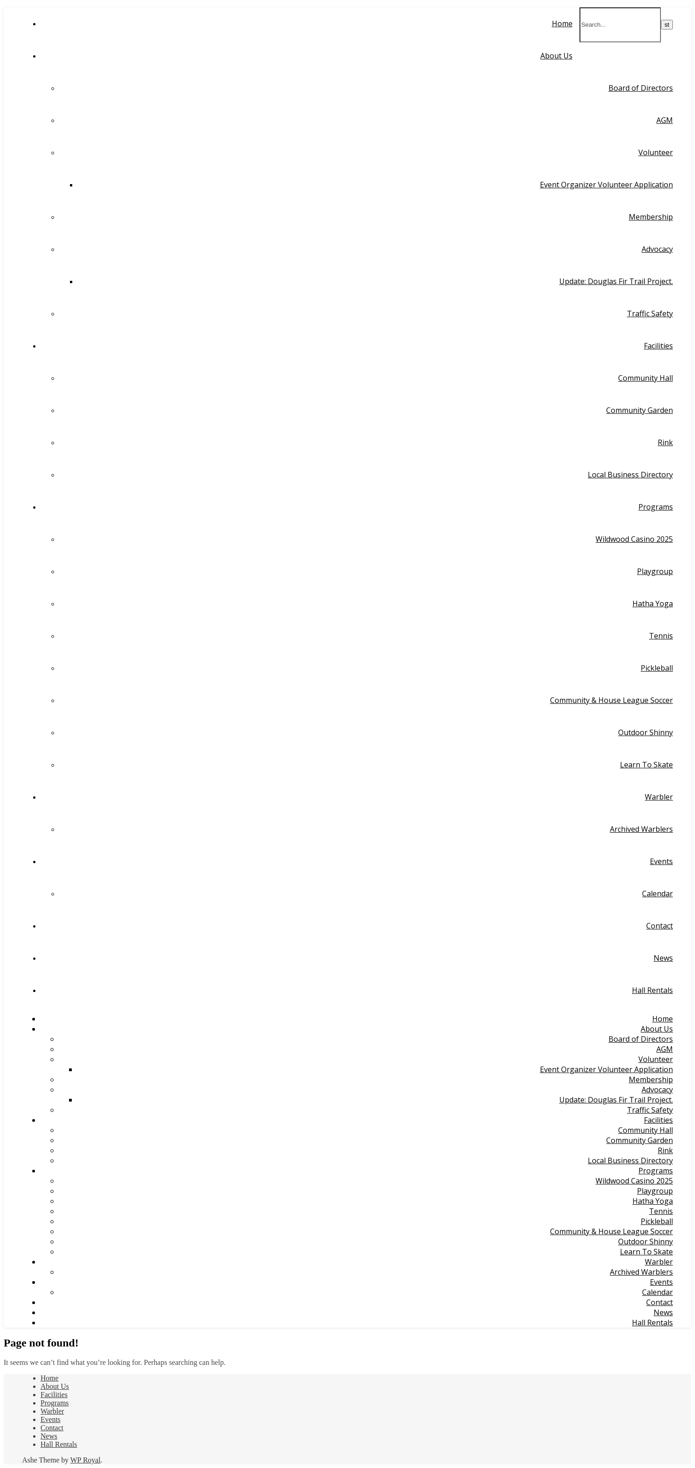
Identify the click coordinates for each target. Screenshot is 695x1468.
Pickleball (657, 668)
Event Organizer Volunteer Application (606, 185)
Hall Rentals (652, 990)
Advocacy (657, 249)
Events (661, 861)
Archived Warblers (641, 829)
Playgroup (655, 571)
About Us (556, 56)
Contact (659, 926)
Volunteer (655, 152)
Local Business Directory (630, 475)
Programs (655, 507)
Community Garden (639, 410)
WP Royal (85, 1460)
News (663, 958)
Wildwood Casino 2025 (634, 539)
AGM (664, 120)
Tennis (661, 636)
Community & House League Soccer (611, 700)
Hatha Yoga (652, 603)
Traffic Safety (650, 313)
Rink (665, 442)
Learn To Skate (646, 765)
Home (562, 23)
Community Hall (645, 378)
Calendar (657, 893)
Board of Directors (640, 88)
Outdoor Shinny (645, 732)
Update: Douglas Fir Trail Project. (616, 281)
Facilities (658, 346)
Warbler (659, 797)
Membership (651, 217)
